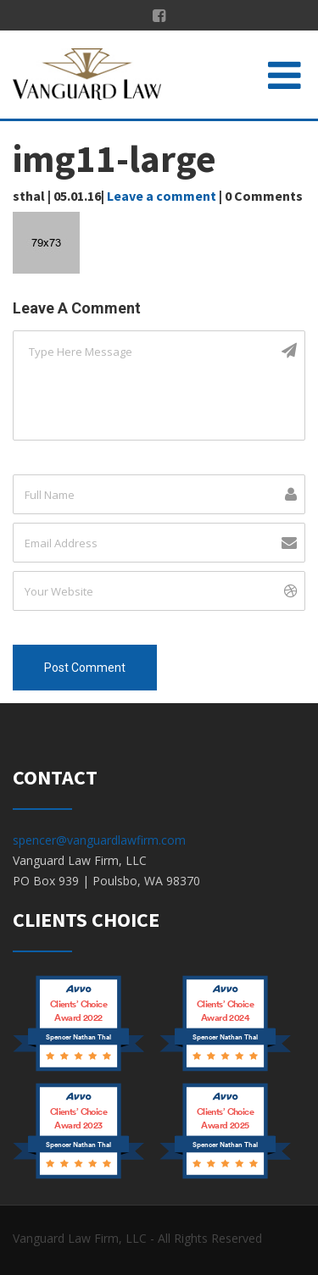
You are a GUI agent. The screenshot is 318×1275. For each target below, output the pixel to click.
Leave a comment (161, 195)
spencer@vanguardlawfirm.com (99, 840)
